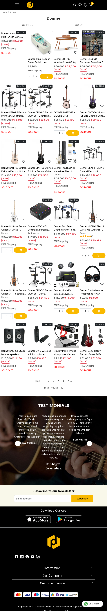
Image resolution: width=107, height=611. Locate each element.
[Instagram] (38, 552)
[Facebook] (16, 552)
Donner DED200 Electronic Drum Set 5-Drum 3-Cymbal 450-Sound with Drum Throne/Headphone (92, 60)
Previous (17, 443)
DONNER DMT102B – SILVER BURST (64, 114)
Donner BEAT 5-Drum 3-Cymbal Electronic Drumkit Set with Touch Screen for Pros (92, 169)
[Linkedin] (22, 552)
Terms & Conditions (45, 605)
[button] (85, 5)
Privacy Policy (64, 605)
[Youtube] (32, 552)
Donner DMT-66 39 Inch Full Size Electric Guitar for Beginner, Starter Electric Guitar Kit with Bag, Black (40, 169)
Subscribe (82, 498)
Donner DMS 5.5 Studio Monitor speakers (13, 352)
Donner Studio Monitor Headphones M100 (91, 292)
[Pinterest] (27, 552)
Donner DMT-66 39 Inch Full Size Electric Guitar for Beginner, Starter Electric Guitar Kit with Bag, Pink (14, 169)
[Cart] (46, 76)
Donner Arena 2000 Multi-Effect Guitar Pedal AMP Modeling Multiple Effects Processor (12, 35)
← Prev (36, 380)
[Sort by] (79, 25)
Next (89, 443)
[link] (74, 5)
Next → (71, 381)
